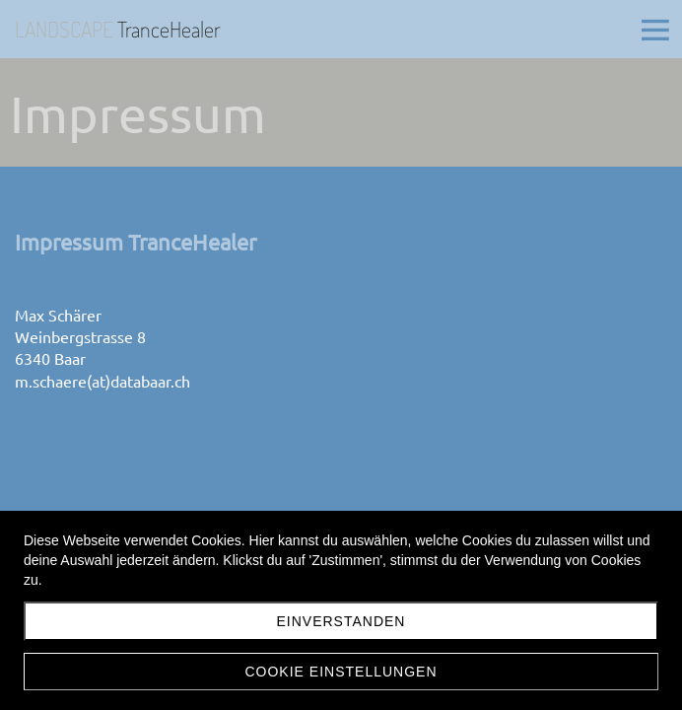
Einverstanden (341, 621)
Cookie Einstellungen (340, 671)
